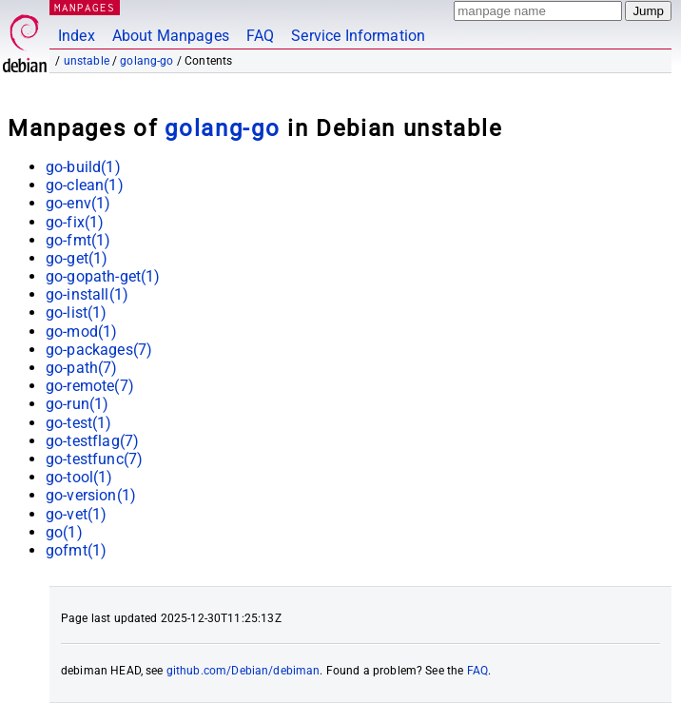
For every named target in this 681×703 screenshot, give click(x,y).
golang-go (146, 61)
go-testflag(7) (92, 441)
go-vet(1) (76, 514)
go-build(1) (83, 167)
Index (76, 36)
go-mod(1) (81, 331)
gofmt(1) (76, 550)
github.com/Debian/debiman (243, 670)
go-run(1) (77, 404)
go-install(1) (87, 294)
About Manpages (170, 36)
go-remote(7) (90, 386)
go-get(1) (76, 258)
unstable (86, 61)
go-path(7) (82, 368)
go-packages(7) (99, 350)
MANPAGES (84, 7)
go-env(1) (78, 203)
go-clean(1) (85, 185)
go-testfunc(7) (94, 459)
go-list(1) (76, 312)
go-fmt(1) (78, 240)
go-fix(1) (75, 222)
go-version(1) (91, 495)
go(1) (64, 532)
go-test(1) (79, 423)
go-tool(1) (79, 477)
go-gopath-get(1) (103, 276)
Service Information (358, 36)
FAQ (260, 36)
